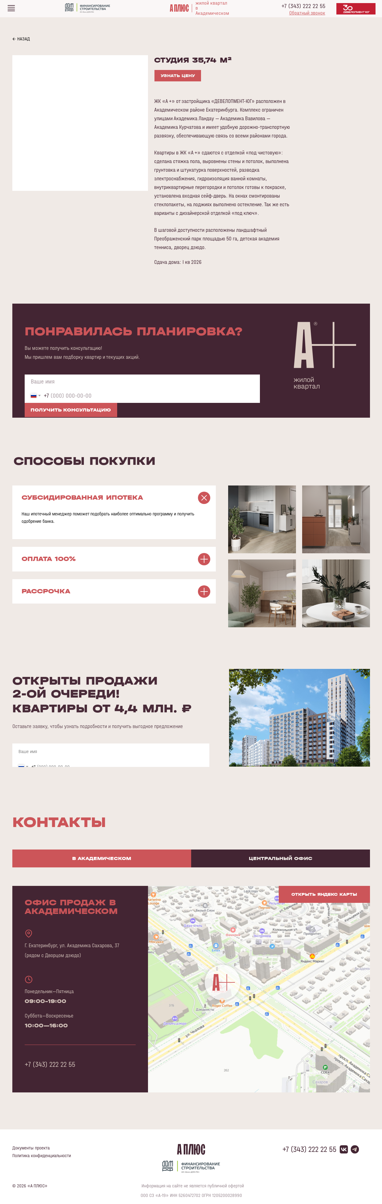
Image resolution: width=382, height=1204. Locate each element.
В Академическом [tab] (101, 858)
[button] (307, 13)
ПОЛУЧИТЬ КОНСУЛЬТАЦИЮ (71, 410)
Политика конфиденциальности (41, 1155)
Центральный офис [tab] (280, 858)
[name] (142, 382)
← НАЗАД (21, 39)
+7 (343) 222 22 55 (303, 6)
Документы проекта (31, 1148)
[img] (11, 8)
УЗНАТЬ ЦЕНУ (178, 75)
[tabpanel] (191, 998)
